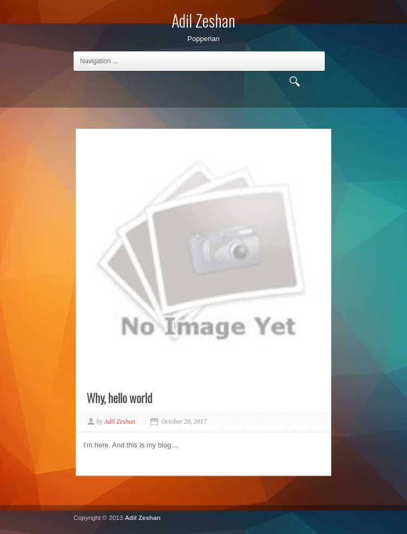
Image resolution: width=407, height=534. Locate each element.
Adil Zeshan (142, 517)
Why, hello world (119, 397)
